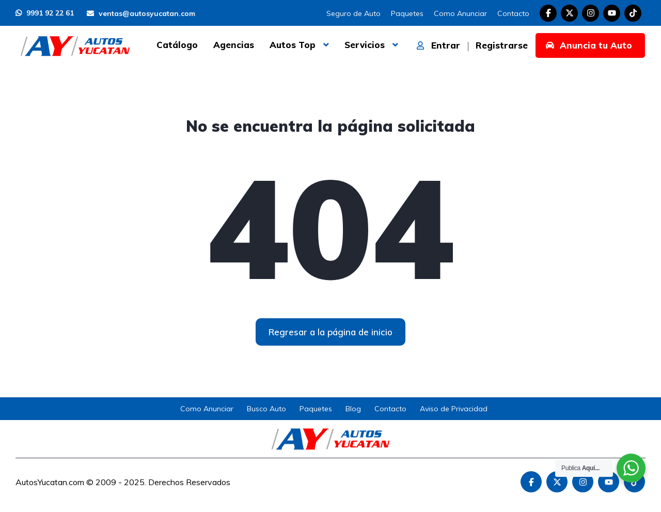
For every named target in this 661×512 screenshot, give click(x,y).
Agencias (233, 44)
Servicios (364, 44)
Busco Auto (266, 408)
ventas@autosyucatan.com (141, 13)
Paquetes (407, 13)
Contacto (513, 13)
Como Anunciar (460, 13)
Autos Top (293, 44)
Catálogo (177, 44)
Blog (353, 408)
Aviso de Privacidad (453, 408)
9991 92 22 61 (44, 13)
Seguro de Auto (353, 13)
